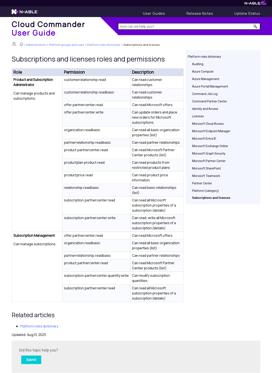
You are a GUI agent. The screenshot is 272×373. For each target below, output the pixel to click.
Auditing (197, 64)
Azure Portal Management (210, 86)
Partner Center (202, 183)
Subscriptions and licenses (211, 197)
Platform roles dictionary (103, 45)
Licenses (198, 116)
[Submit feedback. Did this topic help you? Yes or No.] (76, 356)
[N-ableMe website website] (256, 4)
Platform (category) (205, 190)
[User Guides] (154, 13)
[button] (255, 26)
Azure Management (205, 79)
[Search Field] (189, 26)
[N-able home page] (25, 13)
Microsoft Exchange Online (210, 146)
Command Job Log (205, 94)
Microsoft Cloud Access (208, 123)
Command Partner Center (209, 101)
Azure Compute (203, 71)
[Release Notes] (200, 13)
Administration (36, 45)
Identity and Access (205, 108)
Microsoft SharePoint (206, 168)
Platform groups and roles (66, 45)
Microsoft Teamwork (206, 176)
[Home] (48, 28)
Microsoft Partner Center (209, 161)
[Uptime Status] (247, 13)
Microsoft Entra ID (204, 138)
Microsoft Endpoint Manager (211, 131)
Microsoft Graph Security (208, 153)
